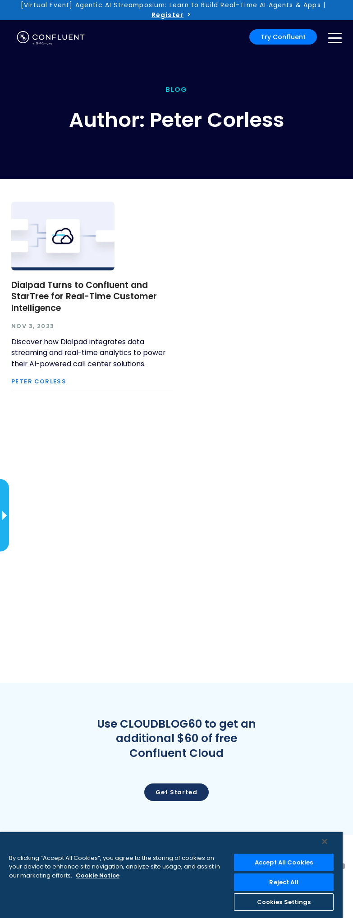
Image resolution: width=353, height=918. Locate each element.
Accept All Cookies (284, 862)
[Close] (324, 841)
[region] (171, 875)
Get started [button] (176, 792)
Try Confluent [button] (283, 36)
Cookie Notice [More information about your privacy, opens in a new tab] (97, 875)
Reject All (283, 882)
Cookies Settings (284, 902)
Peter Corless (38, 381)
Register (167, 14)
